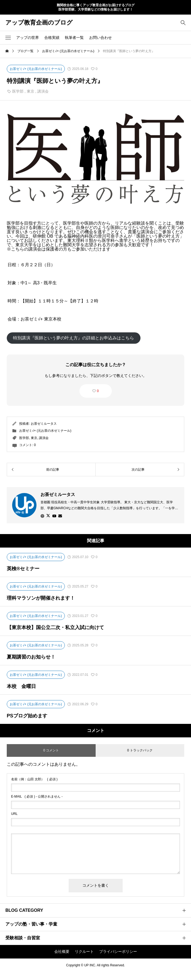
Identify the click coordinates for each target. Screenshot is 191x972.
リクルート (84, 951)
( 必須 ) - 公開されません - (37, 796)
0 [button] (98, 391)
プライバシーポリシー (118, 951)
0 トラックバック (140, 750)
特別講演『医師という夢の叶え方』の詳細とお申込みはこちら (73, 338)
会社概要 (61, 951)
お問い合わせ (100, 37)
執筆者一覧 (74, 37)
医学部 (18, 91)
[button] (8, 37)
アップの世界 (27, 37)
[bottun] (183, 22)
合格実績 (51, 37)
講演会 (43, 91)
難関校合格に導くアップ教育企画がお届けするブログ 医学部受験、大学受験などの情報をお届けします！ (96, 7)
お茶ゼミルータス (44, 424)
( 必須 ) (34, 779)
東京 (30, 91)
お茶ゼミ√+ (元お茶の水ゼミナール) (45, 431)
